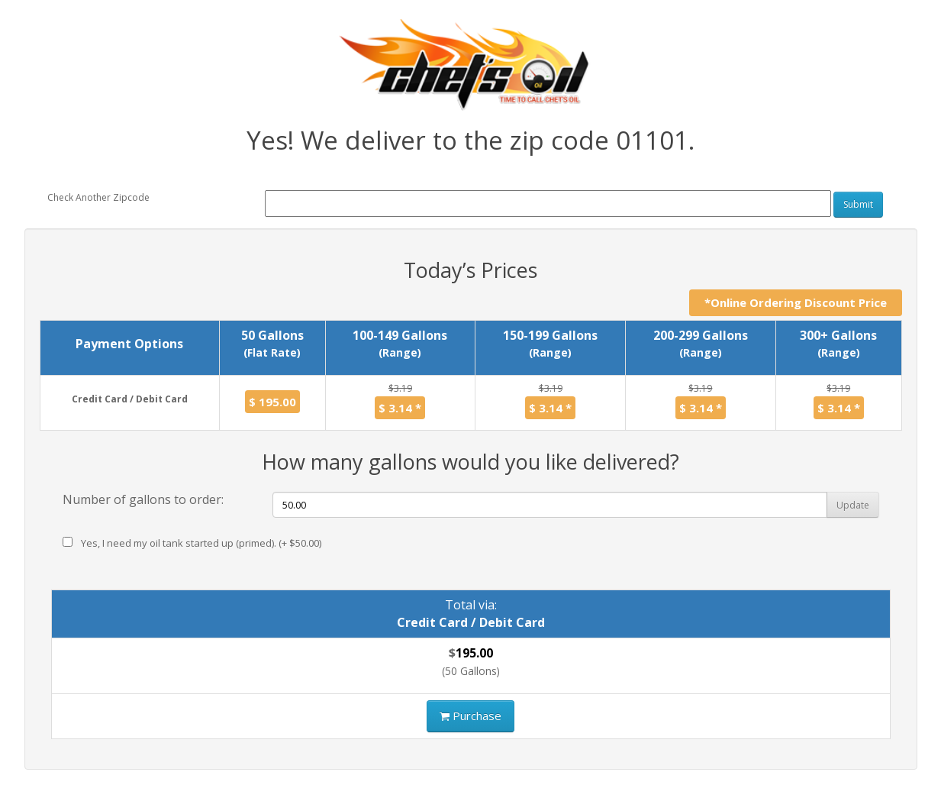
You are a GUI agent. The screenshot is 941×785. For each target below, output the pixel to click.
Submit (858, 204)
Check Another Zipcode (98, 197)
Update (852, 505)
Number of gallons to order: (143, 499)
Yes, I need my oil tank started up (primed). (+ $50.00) (192, 543)
